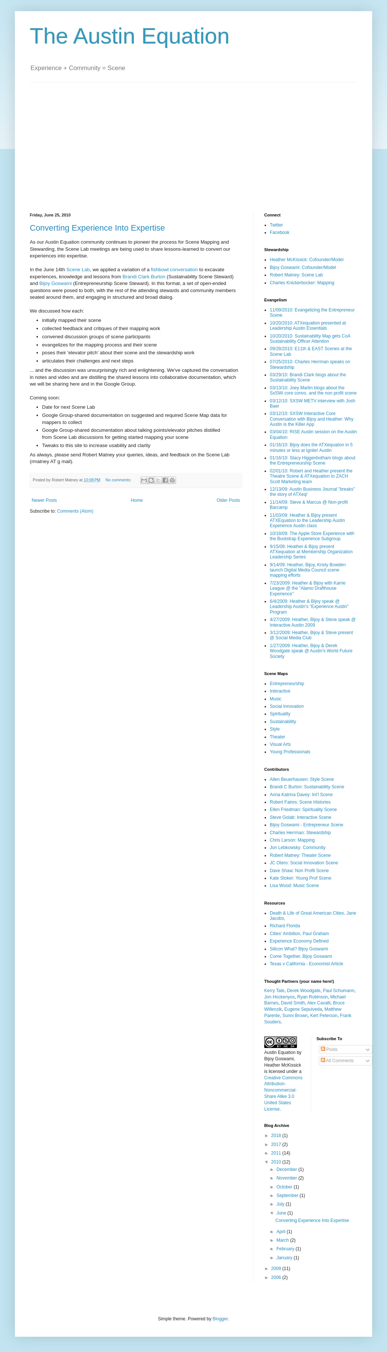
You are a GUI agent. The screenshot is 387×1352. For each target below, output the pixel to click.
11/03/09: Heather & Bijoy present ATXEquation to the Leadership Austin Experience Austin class (307, 521)
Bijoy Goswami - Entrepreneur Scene (306, 824)
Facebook (280, 232)
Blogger (220, 1318)
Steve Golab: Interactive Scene (300, 817)
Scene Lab (78, 269)
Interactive (280, 691)
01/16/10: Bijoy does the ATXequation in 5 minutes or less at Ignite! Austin (311, 447)
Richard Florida (285, 925)
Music (275, 699)
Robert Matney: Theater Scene (300, 855)
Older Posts (228, 500)
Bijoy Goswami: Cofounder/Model (303, 267)
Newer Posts (44, 500)
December (287, 1169)
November (287, 1178)
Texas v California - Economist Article (306, 963)
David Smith (293, 1003)
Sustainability (283, 721)
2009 (276, 1268)
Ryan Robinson (312, 997)
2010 (276, 1162)
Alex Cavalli (318, 1003)
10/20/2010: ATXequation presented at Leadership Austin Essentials (308, 325)
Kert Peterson (323, 1015)
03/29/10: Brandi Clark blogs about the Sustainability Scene (308, 377)
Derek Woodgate (303, 990)
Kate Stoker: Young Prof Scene (300, 878)
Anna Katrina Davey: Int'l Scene (301, 794)
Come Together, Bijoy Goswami (301, 956)
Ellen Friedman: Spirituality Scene (303, 809)
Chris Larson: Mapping (292, 840)
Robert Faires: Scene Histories (300, 802)
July (281, 1204)
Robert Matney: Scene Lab (296, 275)
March (283, 1240)
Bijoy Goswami (55, 283)
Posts (329, 1049)
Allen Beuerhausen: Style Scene (302, 779)
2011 (276, 1153)
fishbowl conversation (174, 269)
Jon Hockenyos (279, 997)
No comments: (118, 480)
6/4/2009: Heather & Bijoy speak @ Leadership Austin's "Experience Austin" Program (309, 607)
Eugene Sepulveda (303, 1009)
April (281, 1231)
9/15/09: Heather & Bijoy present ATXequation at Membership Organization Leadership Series (311, 552)
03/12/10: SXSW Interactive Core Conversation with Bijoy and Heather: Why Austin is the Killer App (312, 419)
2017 (276, 1144)
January (285, 1257)
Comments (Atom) (75, 511)
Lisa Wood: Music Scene (294, 885)
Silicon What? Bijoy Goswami (299, 949)
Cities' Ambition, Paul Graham (299, 933)
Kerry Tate (274, 990)
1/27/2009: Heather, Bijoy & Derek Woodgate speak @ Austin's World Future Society (311, 651)
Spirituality (280, 713)
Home (137, 500)
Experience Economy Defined (299, 941)
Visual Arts (280, 744)
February (285, 1248)
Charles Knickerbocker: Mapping (302, 282)
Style (275, 729)
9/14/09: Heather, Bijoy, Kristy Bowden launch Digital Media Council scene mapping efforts (308, 570)
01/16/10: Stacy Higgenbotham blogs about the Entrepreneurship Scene (312, 460)
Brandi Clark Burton (143, 276)
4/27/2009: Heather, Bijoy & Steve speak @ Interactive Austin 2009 (313, 622)
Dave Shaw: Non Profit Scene (299, 870)
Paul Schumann (339, 990)
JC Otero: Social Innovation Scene (304, 862)
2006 (276, 1277)
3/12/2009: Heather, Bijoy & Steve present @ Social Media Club (311, 635)
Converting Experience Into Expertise (97, 227)
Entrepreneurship (287, 683)
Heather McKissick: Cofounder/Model (306, 259)
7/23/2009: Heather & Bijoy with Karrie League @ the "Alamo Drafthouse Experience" (307, 588)
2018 (276, 1135)
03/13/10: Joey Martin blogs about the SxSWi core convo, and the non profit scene (313, 390)
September (288, 1195)
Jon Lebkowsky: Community (297, 847)
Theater (277, 737)
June (281, 1213)
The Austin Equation (130, 35)
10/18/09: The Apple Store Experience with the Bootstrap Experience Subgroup (312, 536)
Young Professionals (290, 751)
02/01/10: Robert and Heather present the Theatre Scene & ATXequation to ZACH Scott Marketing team (311, 476)
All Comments (337, 1060)
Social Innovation (287, 706)
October (285, 1187)
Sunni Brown (295, 1015)
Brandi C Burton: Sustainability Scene (307, 786)
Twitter (276, 225)
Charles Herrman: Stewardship (300, 832)
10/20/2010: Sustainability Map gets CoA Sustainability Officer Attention (310, 338)
